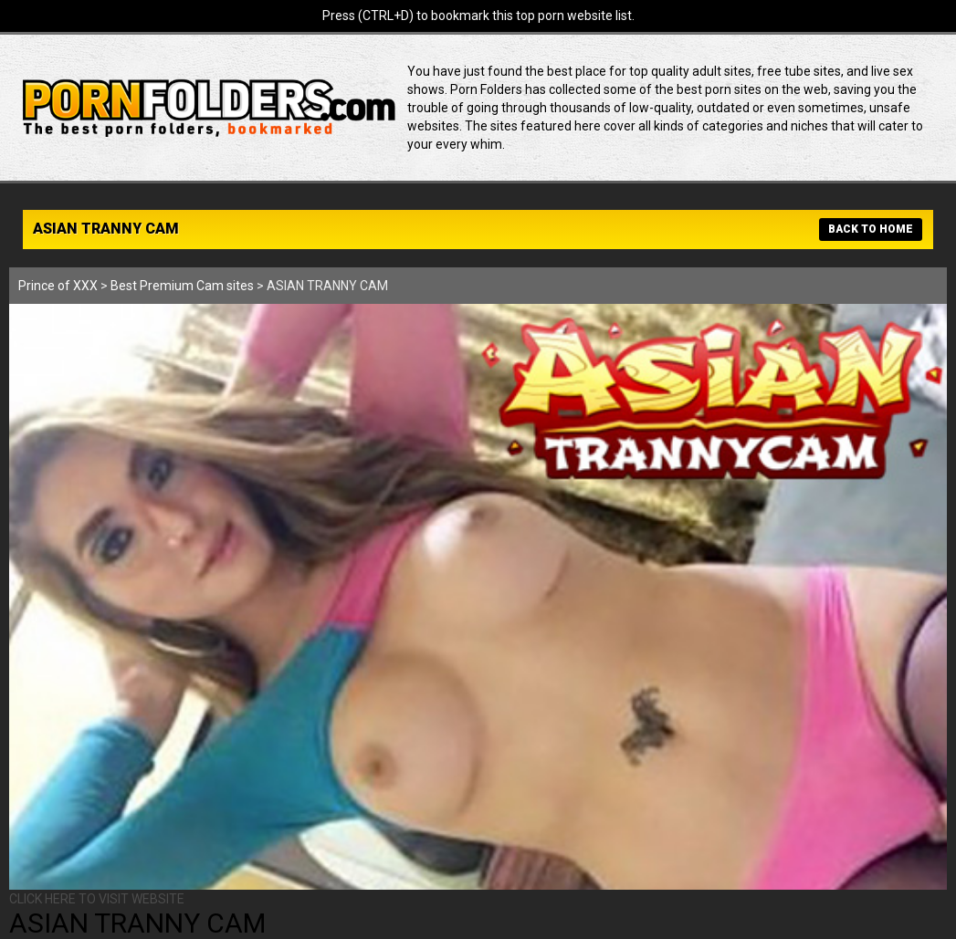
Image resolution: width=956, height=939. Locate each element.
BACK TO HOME (870, 229)
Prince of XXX (58, 285)
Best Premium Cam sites (182, 285)
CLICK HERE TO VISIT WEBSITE (96, 899)
